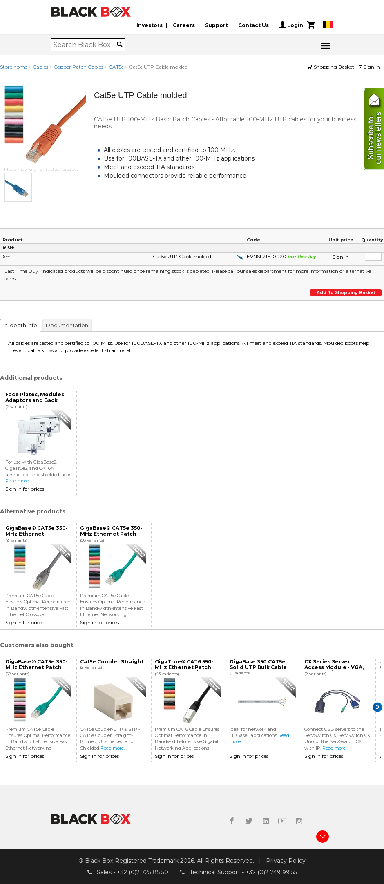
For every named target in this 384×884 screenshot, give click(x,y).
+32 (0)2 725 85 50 (142, 872)
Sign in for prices (24, 489)
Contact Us (253, 25)
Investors (149, 25)
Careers (184, 25)
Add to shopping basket (346, 292)
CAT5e (116, 67)
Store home (13, 67)
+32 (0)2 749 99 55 (271, 872)
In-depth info (20, 325)
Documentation (67, 325)
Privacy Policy (286, 860)
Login (291, 25)
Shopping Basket (331, 67)
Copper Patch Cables (78, 67)
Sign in (369, 67)
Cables (40, 67)
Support (216, 25)
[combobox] (85, 45)
